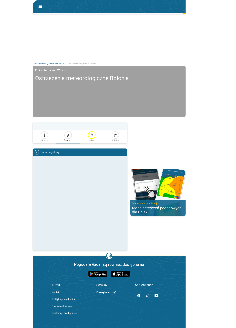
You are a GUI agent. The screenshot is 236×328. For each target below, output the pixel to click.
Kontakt (56, 292)
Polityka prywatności (63, 299)
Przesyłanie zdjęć (106, 292)
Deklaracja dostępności (64, 313)
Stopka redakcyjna (62, 306)
